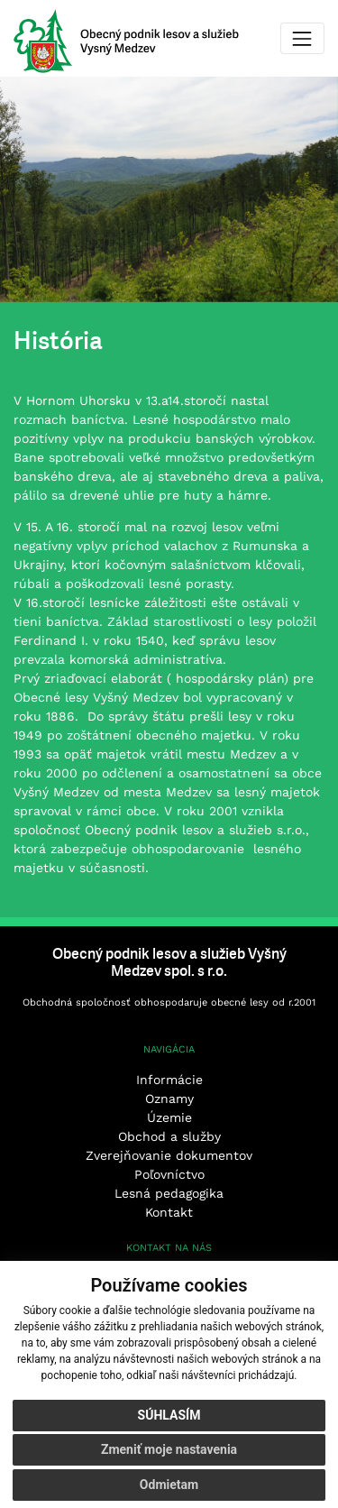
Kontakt (169, 1212)
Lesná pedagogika (169, 1193)
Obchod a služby (169, 1136)
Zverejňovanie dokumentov (169, 1155)
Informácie (169, 1079)
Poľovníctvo (169, 1174)
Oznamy (169, 1098)
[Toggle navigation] (302, 38)
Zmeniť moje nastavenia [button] (169, 1449)
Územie (169, 1117)
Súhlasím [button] (169, 1415)
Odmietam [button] (169, 1484)
